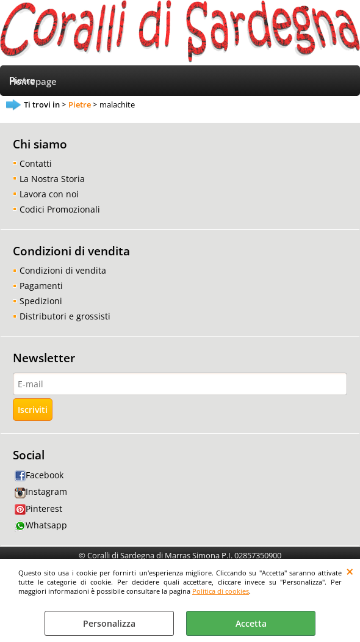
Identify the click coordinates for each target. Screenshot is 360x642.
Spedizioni (41, 301)
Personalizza (109, 623)
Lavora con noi (49, 194)
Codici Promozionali (60, 209)
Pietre (22, 80)
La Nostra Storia (52, 178)
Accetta (251, 623)
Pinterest (38, 508)
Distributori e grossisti (65, 316)
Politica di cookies (220, 591)
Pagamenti (41, 285)
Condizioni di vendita (63, 270)
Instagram (41, 491)
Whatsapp (41, 525)
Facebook (39, 475)
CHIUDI (350, 571)
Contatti (36, 163)
